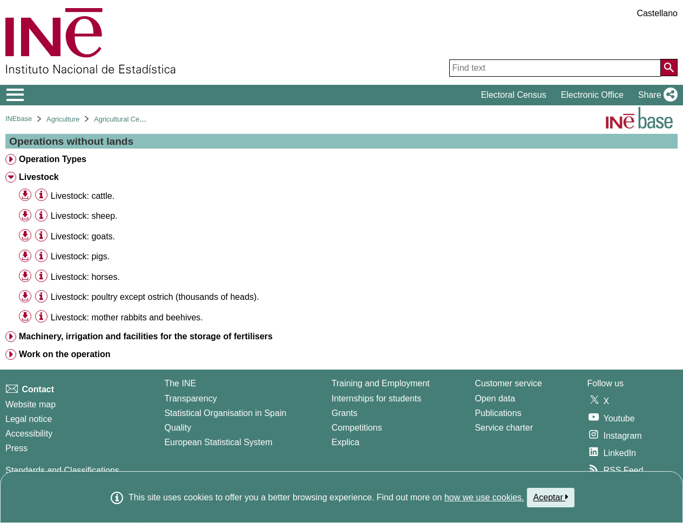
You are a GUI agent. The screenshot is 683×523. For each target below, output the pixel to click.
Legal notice (28, 419)
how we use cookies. (484, 497)
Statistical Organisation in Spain (225, 413)
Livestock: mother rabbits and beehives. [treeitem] (127, 317)
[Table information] (41, 195)
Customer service (508, 383)
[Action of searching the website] (669, 67)
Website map (30, 404)
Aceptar (551, 497)
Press (16, 448)
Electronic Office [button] (592, 94)
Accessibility (28, 433)
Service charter (504, 427)
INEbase (18, 119)
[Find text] (555, 68)
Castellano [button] (657, 13)
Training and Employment (381, 383)
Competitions (357, 427)
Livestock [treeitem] (39, 177)
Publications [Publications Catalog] (498, 413)
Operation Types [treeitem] (52, 159)
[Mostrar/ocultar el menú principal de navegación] (15, 95)
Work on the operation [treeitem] (64, 354)
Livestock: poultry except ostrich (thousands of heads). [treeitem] (155, 296)
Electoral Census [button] (513, 94)
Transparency (190, 398)
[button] (656, 95)
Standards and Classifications (62, 470)
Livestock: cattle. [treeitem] (82, 195)
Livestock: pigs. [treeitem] (80, 256)
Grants (344, 413)
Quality (177, 427)
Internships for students (376, 398)
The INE (180, 383)
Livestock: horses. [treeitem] (85, 276)
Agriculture (62, 119)
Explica (346, 442)
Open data (495, 398)
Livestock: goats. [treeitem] (83, 236)
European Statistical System (218, 442)
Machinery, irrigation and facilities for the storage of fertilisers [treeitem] (146, 336)
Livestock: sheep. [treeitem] (84, 215)
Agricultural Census (124, 119)
